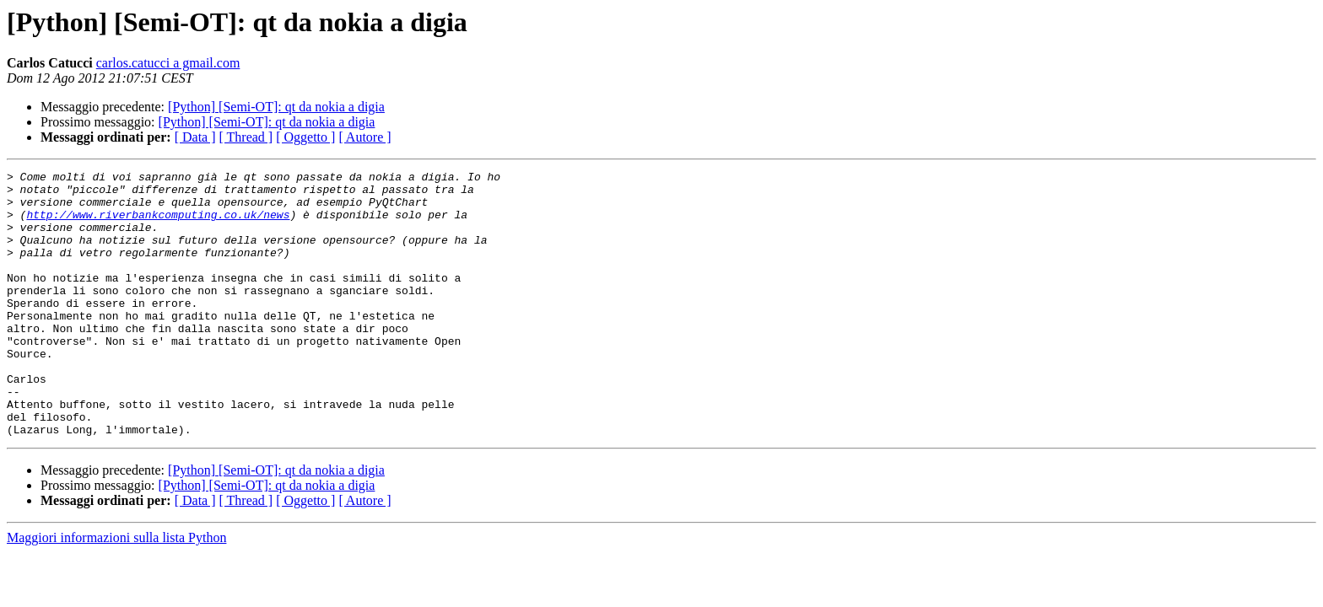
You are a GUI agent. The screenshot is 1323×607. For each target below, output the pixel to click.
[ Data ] (195, 137)
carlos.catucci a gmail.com (168, 63)
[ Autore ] (364, 137)
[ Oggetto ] (305, 137)
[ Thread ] (246, 137)
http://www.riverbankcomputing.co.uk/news (157, 224)
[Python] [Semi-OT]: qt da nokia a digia (276, 106)
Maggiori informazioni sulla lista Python (116, 590)
